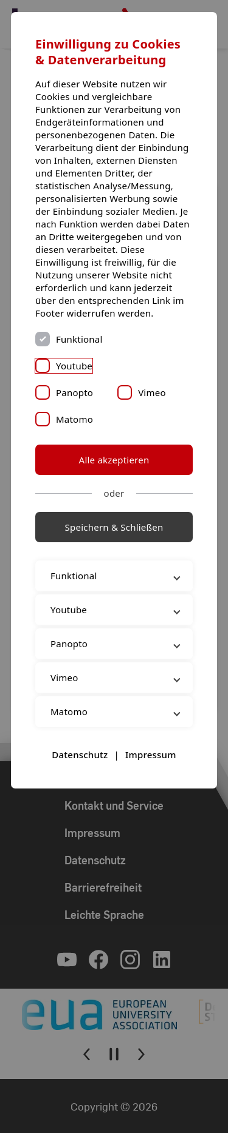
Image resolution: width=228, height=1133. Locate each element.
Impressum (150, 754)
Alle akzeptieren (114, 460)
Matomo (74, 419)
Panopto (74, 392)
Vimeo (152, 392)
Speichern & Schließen (114, 527)
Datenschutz (80, 754)
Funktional (79, 339)
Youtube (74, 366)
